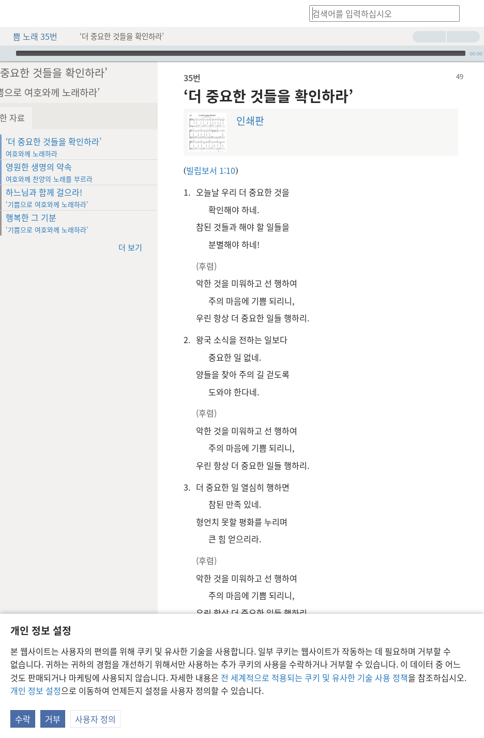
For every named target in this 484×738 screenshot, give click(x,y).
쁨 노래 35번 (30, 36)
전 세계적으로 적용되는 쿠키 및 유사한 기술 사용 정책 (314, 677)
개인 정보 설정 (35, 690)
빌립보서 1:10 (234, 170)
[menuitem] (15, 13)
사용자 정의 (95, 719)
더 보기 (159, 247)
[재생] (7, 53)
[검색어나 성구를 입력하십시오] (379, 13)
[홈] (15, 13)
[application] (242, 53)
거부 (53, 719)
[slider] (240, 53)
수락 (23, 719)
